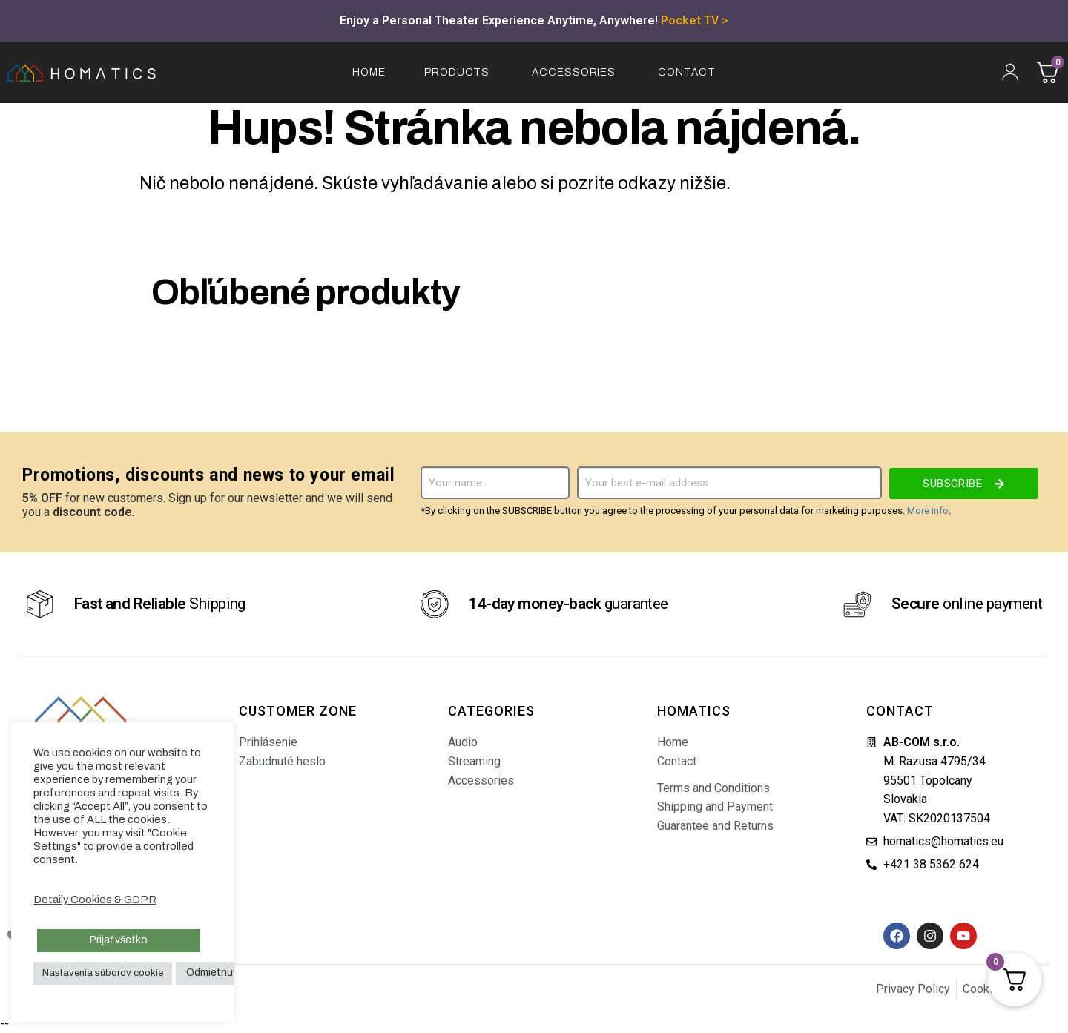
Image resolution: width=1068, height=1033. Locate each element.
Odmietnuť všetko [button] (228, 972)
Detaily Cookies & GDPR (94, 899)
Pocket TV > (694, 20)
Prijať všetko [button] (119, 939)
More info (928, 510)
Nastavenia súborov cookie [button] (102, 973)
